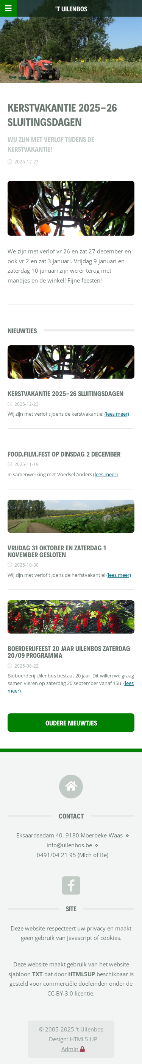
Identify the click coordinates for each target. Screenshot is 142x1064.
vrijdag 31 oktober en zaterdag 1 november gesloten (57, 550)
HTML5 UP (83, 1039)
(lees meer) (117, 413)
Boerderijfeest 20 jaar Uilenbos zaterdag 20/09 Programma (69, 651)
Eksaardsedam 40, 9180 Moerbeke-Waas (69, 835)
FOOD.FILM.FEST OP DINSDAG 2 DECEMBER (64, 453)
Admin (73, 1049)
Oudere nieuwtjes (71, 722)
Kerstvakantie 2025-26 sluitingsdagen (65, 393)
